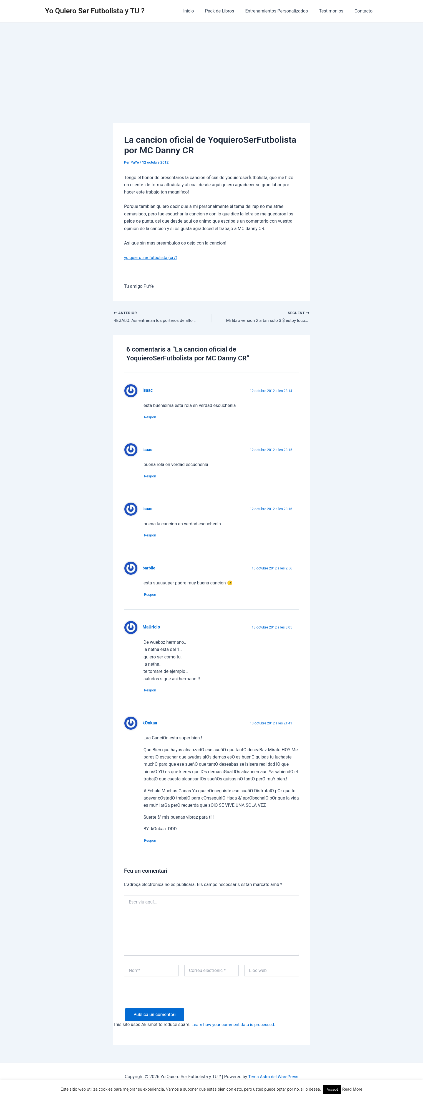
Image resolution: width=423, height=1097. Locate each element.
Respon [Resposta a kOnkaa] (152, 846)
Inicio (198, 11)
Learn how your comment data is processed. (235, 1031)
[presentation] (166, 1004)
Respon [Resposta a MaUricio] (152, 695)
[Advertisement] (211, 64)
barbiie (149, 571)
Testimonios (334, 11)
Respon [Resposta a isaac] (152, 418)
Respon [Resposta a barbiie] (152, 598)
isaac (147, 451)
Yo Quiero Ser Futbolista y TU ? (95, 11)
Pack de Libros (227, 11)
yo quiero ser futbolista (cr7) (152, 257)
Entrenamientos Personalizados (282, 11)
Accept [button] (332, 1089)
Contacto (365, 11)
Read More (352, 1089)
